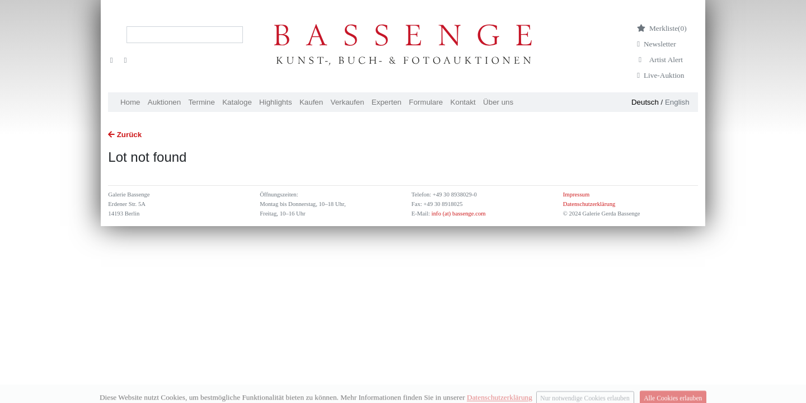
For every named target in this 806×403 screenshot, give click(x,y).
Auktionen (164, 102)
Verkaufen (347, 102)
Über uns (498, 102)
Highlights (275, 102)
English (677, 102)
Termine (201, 102)
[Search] (184, 34)
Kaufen (311, 102)
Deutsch (645, 102)
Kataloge (237, 102)
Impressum (576, 194)
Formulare (426, 102)
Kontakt (463, 102)
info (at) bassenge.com (457, 213)
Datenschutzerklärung (589, 204)
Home (130, 102)
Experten (386, 102)
